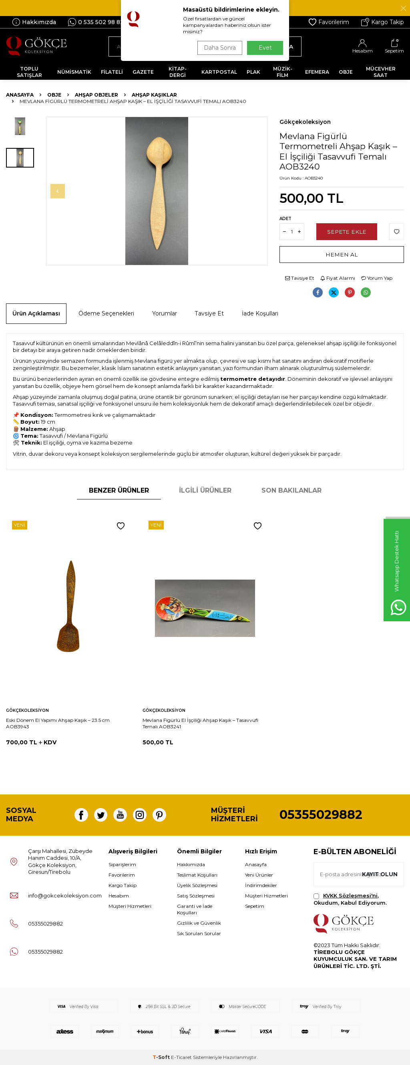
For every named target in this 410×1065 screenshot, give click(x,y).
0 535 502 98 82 (96, 22)
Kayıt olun (379, 874)
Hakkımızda (34, 22)
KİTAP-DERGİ (178, 72)
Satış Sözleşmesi (196, 896)
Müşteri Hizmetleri (130, 906)
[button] (62, 191)
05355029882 (320, 814)
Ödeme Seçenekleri (106, 313)
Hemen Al (342, 254)
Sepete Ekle (347, 231)
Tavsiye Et (299, 278)
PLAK (253, 72)
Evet (265, 47)
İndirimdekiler (261, 885)
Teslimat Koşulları (197, 875)
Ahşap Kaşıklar (154, 95)
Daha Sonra (219, 47)
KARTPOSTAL (219, 72)
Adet (285, 218)
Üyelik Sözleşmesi (197, 885)
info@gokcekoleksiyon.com (65, 895)
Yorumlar (164, 313)
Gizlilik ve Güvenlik (199, 923)
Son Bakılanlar (291, 490)
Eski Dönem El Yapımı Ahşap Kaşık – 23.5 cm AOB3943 (58, 723)
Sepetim (254, 906)
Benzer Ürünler (119, 490)
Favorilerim (329, 22)
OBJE (346, 72)
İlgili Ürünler (205, 490)
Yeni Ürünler (259, 875)
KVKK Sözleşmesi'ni (350, 895)
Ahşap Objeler (96, 95)
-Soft (162, 1057)
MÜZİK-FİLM (282, 72)
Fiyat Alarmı (337, 278)
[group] (156, 191)
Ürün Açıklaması (36, 313)
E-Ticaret (181, 1057)
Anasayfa (20, 95)
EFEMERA (317, 72)
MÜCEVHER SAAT (381, 72)
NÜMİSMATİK (74, 72)
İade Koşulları (260, 313)
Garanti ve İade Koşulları (194, 909)
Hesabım (119, 896)
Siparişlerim (122, 864)
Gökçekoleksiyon (305, 121)
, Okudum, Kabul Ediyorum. (350, 898)
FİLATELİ (112, 72)
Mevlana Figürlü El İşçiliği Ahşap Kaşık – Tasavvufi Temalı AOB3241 (200, 723)
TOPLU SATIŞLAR (29, 72)
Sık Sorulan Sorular (199, 933)
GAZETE (143, 72)
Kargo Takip (382, 22)
